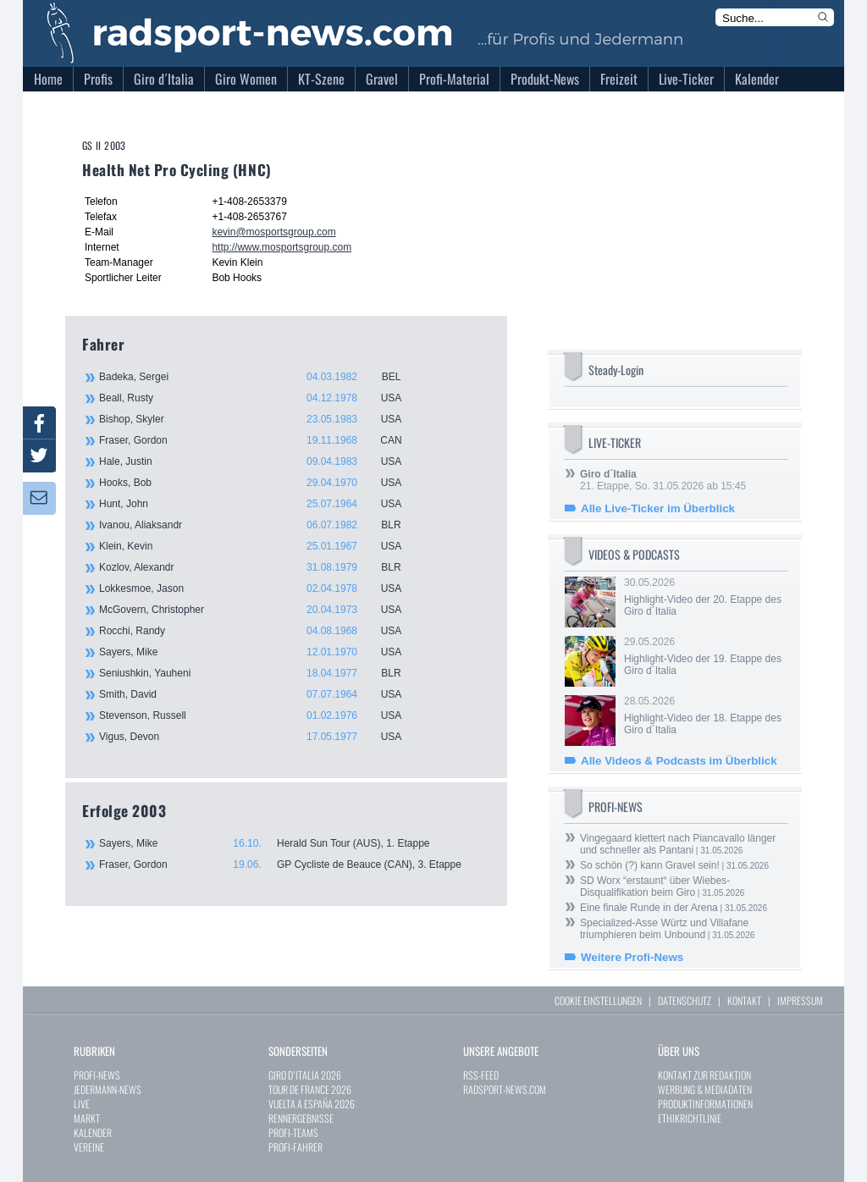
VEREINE (89, 1147)
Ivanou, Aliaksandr (260, 525)
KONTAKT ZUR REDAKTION (704, 1075)
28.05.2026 (704, 715)
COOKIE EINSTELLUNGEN (598, 1000)
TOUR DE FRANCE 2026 (309, 1089)
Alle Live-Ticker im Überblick (658, 508)
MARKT (87, 1118)
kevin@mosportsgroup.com (273, 232)
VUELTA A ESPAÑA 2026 (311, 1103)
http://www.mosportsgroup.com (281, 247)
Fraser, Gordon (260, 440)
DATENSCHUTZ (684, 1000)
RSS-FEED (481, 1075)
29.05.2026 (704, 656)
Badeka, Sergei (260, 377)
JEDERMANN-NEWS (107, 1089)
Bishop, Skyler (260, 419)
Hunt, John (260, 504)
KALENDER (93, 1132)
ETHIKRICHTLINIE (689, 1118)
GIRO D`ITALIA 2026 (304, 1075)
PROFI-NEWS (97, 1075)
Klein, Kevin (260, 546)
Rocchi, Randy (260, 631)
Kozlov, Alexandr (260, 567)
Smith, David (260, 694)
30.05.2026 (704, 597)
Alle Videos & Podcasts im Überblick (679, 760)
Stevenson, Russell (260, 715)
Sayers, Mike (260, 652)
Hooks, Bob (260, 483)
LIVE (82, 1103)
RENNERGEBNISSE (301, 1118)
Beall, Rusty (260, 398)
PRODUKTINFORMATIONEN (705, 1103)
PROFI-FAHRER (295, 1147)
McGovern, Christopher (260, 610)
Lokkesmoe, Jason (260, 588)
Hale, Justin (260, 461)
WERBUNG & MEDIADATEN (705, 1089)
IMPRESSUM (800, 1000)
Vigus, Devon (260, 737)
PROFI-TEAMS (293, 1132)
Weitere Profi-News (632, 957)
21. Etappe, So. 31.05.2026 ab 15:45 (663, 480)
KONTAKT (744, 1000)
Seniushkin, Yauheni (260, 673)
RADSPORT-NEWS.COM (504, 1089)
